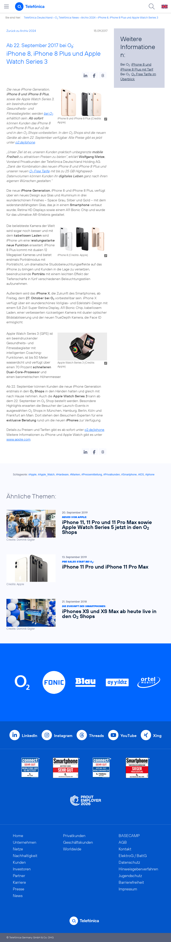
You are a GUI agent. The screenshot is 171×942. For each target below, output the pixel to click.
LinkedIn (29, 735)
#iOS (141, 474)
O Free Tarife (39, 171)
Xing (157, 735)
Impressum (128, 888)
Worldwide (72, 848)
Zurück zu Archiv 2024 (21, 31)
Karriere (19, 882)
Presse (18, 888)
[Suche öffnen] (151, 6)
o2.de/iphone (25, 142)
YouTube (128, 735)
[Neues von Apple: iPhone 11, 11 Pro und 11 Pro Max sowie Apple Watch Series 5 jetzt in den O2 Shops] (83, 525)
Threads (96, 735)
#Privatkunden (111, 474)
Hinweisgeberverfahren (138, 868)
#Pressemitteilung (92, 474)
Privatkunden (74, 835)
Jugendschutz (130, 875)
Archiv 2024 (88, 17)
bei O (48, 113)
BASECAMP (129, 835)
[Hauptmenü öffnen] (6, 6)
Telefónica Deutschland (38, 17)
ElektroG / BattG (133, 855)
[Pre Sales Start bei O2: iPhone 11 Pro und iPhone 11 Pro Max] (83, 570)
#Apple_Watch (46, 474)
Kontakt (125, 848)
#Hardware (62, 474)
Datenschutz (129, 862)
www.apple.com (18, 439)
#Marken (75, 474)
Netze (18, 848)
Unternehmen (24, 842)
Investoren (22, 868)
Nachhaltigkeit (25, 855)
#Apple (32, 474)
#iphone (149, 474)
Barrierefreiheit (131, 882)
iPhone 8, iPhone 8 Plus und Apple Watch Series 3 (128, 17)
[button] (85, 75)
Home (18, 835)
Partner (19, 875)
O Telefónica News (67, 17)
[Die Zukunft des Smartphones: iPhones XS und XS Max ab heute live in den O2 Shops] (83, 614)
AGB (123, 842)
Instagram (63, 735)
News (18, 895)
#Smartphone (129, 474)
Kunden (19, 862)
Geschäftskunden (78, 842)
